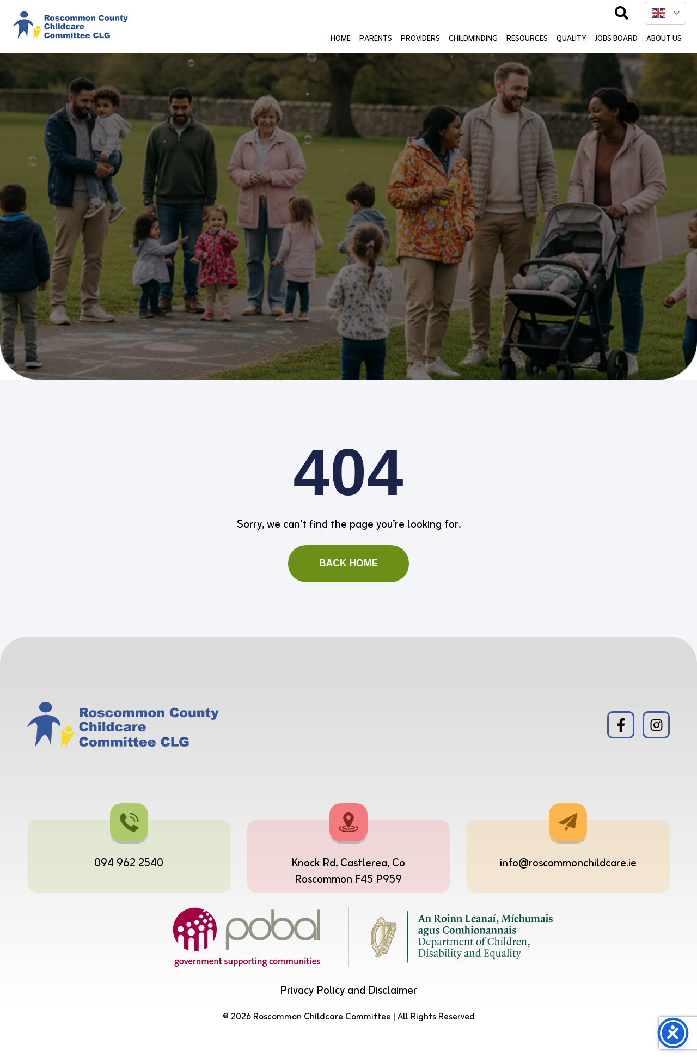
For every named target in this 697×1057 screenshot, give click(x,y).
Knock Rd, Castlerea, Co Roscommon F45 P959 (348, 871)
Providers (420, 39)
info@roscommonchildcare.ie (568, 863)
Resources (527, 39)
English (658, 13)
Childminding (473, 39)
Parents (375, 39)
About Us (664, 39)
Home (341, 39)
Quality (571, 39)
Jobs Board (616, 39)
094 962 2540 (128, 863)
